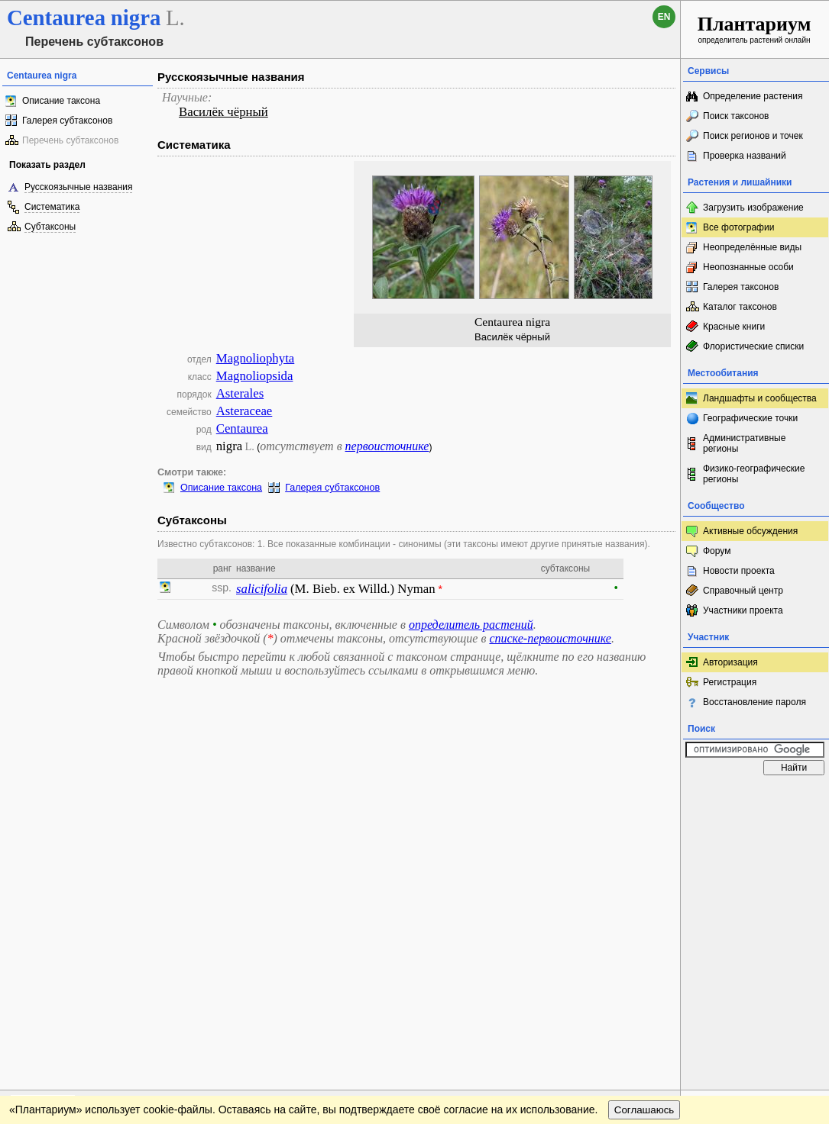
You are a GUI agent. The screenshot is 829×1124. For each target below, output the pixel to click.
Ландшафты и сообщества (760, 398)
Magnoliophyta (255, 358)
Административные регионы (744, 443)
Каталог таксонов (740, 306)
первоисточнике (387, 446)
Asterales (240, 393)
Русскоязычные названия (78, 187)
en (664, 16)
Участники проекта (743, 610)
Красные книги (734, 326)
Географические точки (750, 418)
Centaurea (242, 428)
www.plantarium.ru (755, 797)
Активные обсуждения (750, 531)
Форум (716, 551)
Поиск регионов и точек (753, 135)
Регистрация (729, 682)
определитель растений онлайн (754, 28)
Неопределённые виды (752, 247)
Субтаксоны (50, 226)
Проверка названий (744, 155)
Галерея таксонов (741, 287)
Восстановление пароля (754, 702)
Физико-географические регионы (754, 474)
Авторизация (730, 662)
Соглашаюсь (644, 828)
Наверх (657, 797)
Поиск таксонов (736, 116)
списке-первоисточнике (550, 638)
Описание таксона (61, 100)
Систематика (51, 206)
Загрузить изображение (753, 207)
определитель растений (471, 624)
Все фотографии (738, 227)
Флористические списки (753, 346)
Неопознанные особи (748, 267)
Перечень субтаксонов (70, 140)
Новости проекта (739, 570)
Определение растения (752, 96)
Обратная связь (116, 797)
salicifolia (261, 588)
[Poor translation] (55, 908)
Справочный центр (743, 590)
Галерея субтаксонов (67, 120)
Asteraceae (244, 411)
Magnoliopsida (254, 376)
